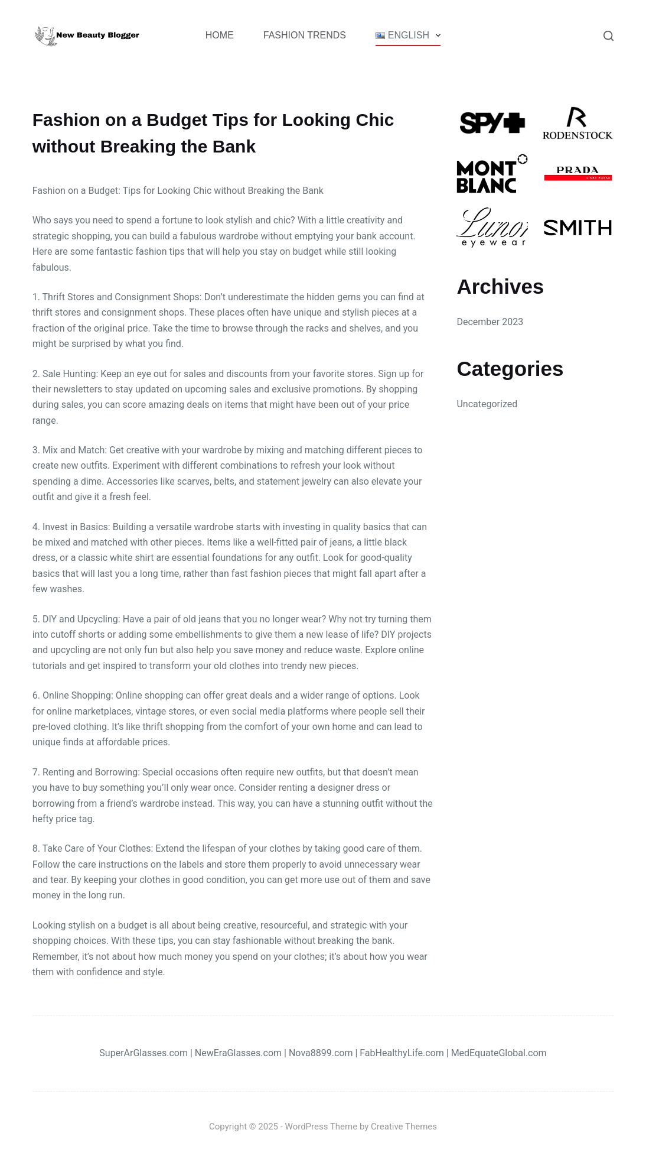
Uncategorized (486, 404)
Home (219, 35)
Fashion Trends (304, 35)
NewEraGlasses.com (238, 1053)
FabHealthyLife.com (402, 1053)
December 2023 (489, 321)
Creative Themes (404, 1126)
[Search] (608, 36)
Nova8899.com (321, 1053)
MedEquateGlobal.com (499, 1053)
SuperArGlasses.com (143, 1053)
